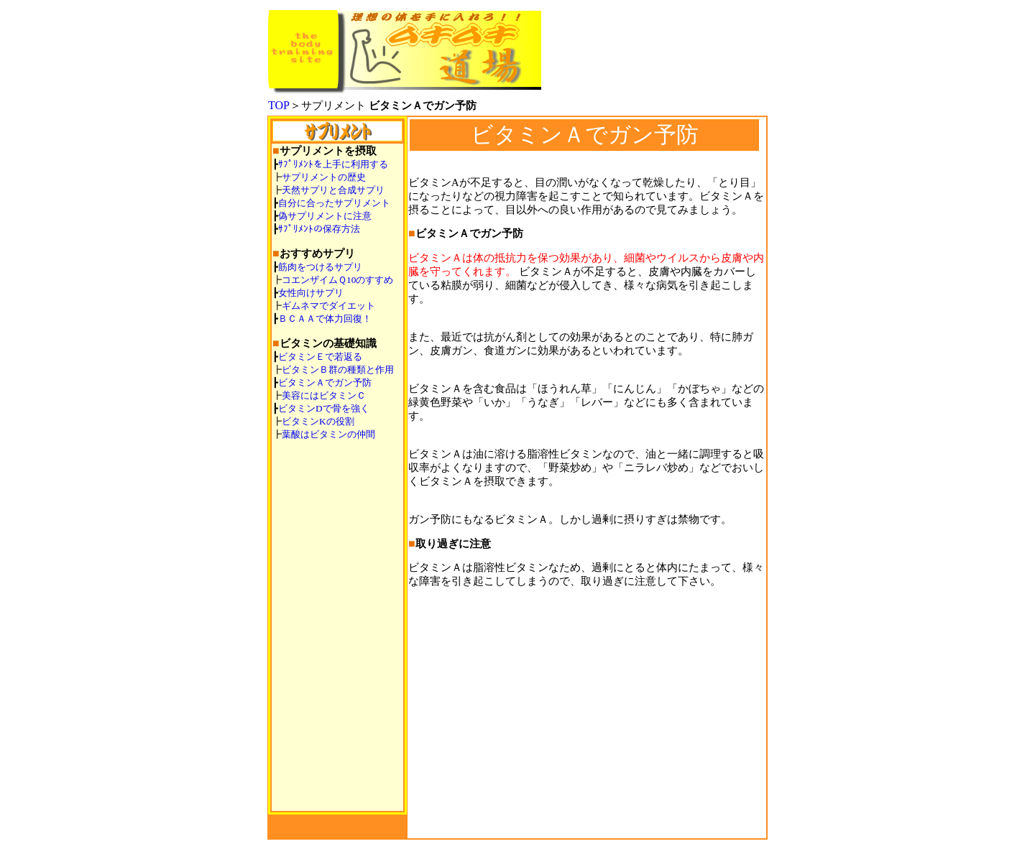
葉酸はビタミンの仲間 (328, 434)
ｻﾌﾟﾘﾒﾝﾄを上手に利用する (333, 164)
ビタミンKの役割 (318, 421)
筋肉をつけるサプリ (320, 266)
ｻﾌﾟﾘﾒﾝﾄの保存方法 (319, 228)
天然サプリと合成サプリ (333, 190)
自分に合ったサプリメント (334, 203)
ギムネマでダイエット (328, 305)
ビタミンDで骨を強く (323, 408)
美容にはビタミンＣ (324, 395)
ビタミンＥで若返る (320, 356)
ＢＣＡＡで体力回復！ (325, 318)
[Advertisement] (587, 724)
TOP (279, 105)
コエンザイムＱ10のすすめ (337, 279)
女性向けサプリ (311, 292)
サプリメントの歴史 (324, 177)
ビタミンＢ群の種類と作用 (338, 369)
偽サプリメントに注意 (325, 215)
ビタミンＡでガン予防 (325, 382)
